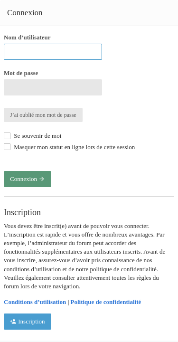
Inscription (27, 321)
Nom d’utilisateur (27, 37)
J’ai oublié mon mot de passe (43, 115)
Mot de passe (21, 72)
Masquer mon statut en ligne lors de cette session (69, 147)
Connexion (27, 178)
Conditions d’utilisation (35, 301)
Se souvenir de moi (32, 135)
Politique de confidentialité (106, 301)
